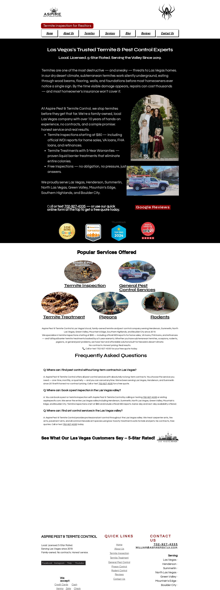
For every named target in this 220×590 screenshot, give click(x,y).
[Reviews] (119, 574)
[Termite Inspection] (119, 553)
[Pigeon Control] (119, 566)
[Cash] (74, 584)
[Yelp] (70, 563)
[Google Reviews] (152, 207)
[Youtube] (80, 563)
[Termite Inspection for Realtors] (67, 26)
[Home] (119, 544)
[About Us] (119, 548)
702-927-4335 (75, 206)
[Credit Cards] (61, 584)
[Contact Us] (119, 578)
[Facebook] (47, 563)
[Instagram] (59, 563)
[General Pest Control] (119, 562)
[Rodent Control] (119, 570)
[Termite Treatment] (119, 557)
